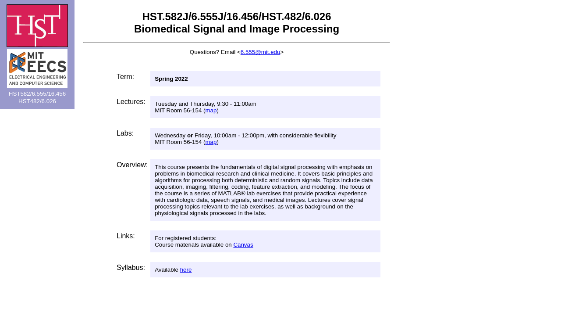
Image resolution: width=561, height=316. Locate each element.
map (211, 110)
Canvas (243, 244)
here (186, 269)
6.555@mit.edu (260, 52)
